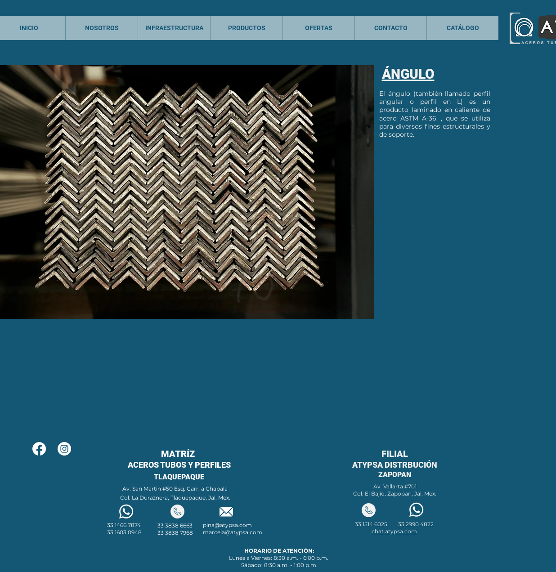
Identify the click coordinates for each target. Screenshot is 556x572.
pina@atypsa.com (227, 525)
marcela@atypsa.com (232, 532)
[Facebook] (39, 449)
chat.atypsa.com (394, 531)
